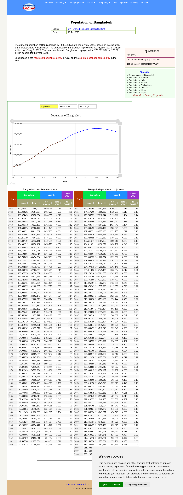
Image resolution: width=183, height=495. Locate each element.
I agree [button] (104, 484)
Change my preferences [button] (136, 484)
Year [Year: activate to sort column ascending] (13, 199)
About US (70, 484)
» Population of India (136, 80)
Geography (104, 2)
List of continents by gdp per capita (143, 59)
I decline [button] (116, 484)
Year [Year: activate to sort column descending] (78, 199)
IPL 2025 (131, 55)
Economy (61, 2)
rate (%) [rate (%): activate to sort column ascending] (57, 203)
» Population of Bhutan (137, 82)
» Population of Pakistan (137, 77)
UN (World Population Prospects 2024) (86, 29)
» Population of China (136, 90)
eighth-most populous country (94, 58)
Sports (123, 2)
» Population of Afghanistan (139, 85)
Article (144, 2)
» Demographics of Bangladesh (141, 75)
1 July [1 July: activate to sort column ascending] (34, 203)
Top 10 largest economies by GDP (143, 64)
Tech (115, 2)
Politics (91, 2)
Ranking (134, 2)
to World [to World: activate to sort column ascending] (67, 203)
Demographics (76, 2)
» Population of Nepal (136, 92)
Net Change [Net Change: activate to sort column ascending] (46, 203)
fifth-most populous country (48, 58)
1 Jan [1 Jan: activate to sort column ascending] (23, 203)
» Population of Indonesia (138, 87)
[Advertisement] (90, 468)
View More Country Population (148, 95)
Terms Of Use (84, 484)
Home (49, 2)
